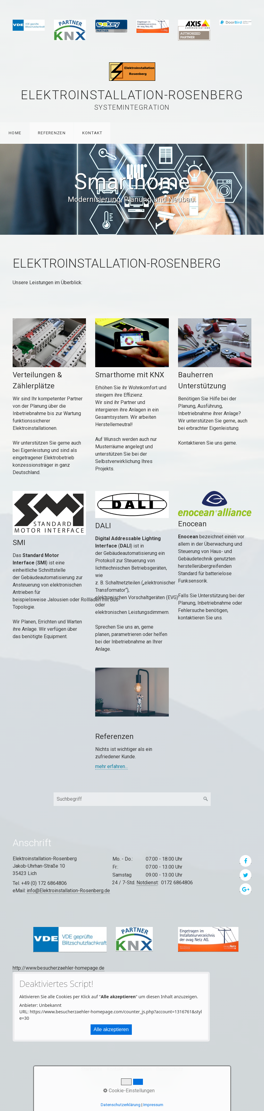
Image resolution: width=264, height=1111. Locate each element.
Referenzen (52, 133)
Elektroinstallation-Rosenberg (132, 95)
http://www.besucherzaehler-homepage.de (58, 968)
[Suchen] (206, 799)
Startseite (91, 1069)
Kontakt (92, 133)
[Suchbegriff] (132, 799)
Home (15, 133)
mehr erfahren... (111, 766)
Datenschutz (169, 1069)
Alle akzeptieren (111, 1029)
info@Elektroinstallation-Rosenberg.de (68, 890)
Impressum (139, 1069)
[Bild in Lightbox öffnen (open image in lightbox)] (70, 939)
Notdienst (147, 882)
